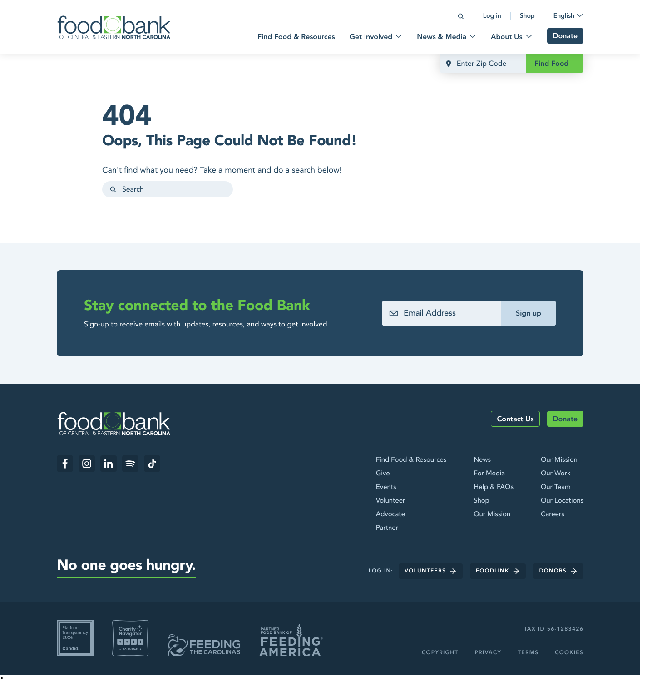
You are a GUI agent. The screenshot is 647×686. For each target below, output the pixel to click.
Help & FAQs (494, 487)
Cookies (569, 652)
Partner (387, 528)
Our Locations (562, 500)
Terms (528, 652)
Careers (552, 514)
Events (386, 487)
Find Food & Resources (411, 459)
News (482, 459)
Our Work (556, 473)
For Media (489, 473)
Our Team (556, 487)
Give (383, 473)
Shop (481, 500)
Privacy (487, 652)
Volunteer (390, 500)
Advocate (390, 514)
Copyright (440, 652)
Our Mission (492, 514)
